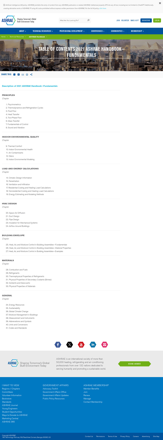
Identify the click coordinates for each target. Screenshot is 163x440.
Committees (7, 392)
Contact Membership (93, 402)
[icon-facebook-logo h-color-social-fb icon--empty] (58, 345)
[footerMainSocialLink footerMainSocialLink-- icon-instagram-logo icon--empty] (105, 345)
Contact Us (89, 436)
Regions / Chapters (11, 388)
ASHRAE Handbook (37, 37)
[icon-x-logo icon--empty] (70, 345)
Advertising (146, 436)
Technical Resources (42, 31)
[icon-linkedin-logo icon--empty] (93, 345)
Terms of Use (112, 436)
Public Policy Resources (54, 398)
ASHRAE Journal (10, 405)
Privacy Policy (125, 436)
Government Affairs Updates (56, 395)
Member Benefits (91, 388)
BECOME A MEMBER (134, 364)
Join (118, 20)
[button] (160, 4)
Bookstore (146, 20)
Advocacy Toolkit (50, 388)
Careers (136, 436)
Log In (157, 20)
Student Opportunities (12, 412)
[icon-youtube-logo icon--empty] (81, 345)
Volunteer (125, 20)
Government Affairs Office (54, 392)
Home (3, 37)
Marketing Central (10, 418)
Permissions (100, 436)
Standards (6, 402)
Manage (87, 398)
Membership (136, 31)
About (21, 31)
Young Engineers (9, 408)
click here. (103, 8)
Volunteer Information (12, 395)
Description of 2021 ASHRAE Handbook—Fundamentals (29, 86)
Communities (116, 31)
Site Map (156, 436)
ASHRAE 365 (8, 421)
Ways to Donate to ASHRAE (15, 415)
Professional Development (71, 31)
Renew (87, 395)
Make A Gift (135, 20)
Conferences (97, 31)
